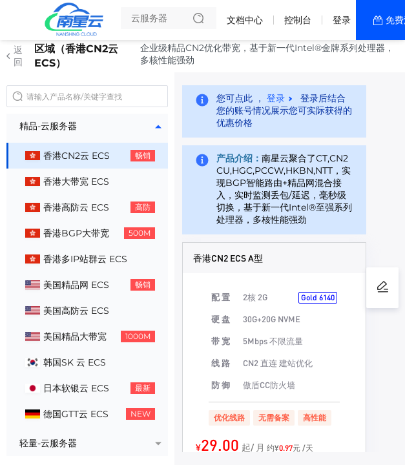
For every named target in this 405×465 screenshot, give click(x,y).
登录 (342, 20)
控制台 (297, 20)
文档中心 (245, 20)
